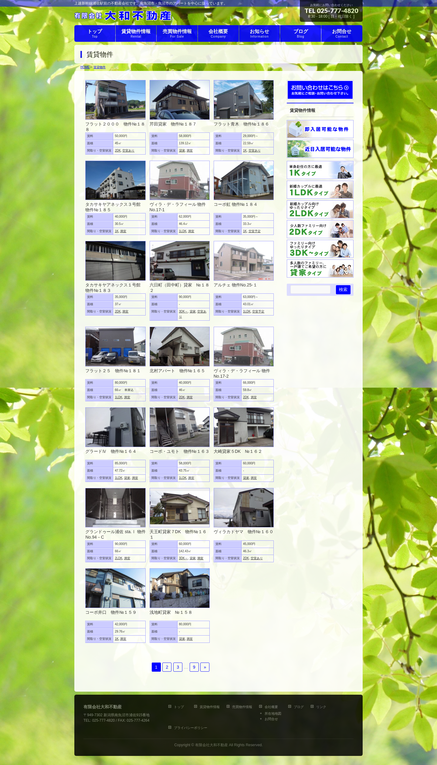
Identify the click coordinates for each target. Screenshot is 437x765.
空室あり (128, 150)
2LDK (118, 558)
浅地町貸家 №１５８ (171, 612)
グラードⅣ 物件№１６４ (111, 451)
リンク (321, 707)
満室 (190, 150)
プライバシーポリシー (190, 728)
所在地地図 (273, 713)
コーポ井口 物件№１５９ (111, 612)
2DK (117, 150)
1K (245, 150)
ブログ (299, 707)
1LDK (183, 231)
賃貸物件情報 (210, 707)
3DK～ (183, 311)
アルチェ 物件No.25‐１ (235, 284)
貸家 (182, 150)
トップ (180, 707)
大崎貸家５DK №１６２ (238, 451)
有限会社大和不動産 (211, 745)
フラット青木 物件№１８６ (241, 124)
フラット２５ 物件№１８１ (113, 370)
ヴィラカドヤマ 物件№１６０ (243, 531)
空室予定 (255, 231)
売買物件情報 (242, 707)
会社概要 (271, 707)
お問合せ (271, 719)
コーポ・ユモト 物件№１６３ (179, 451)
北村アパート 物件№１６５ (177, 370)
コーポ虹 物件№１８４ (236, 204)
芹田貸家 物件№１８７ (173, 124)
